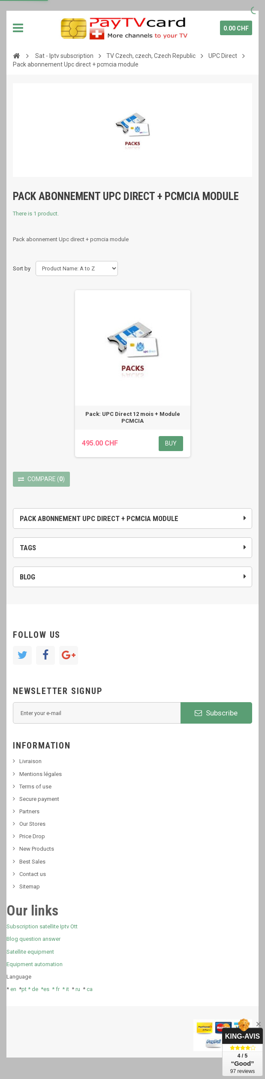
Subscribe (216, 713)
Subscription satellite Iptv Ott (42, 926)
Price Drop (32, 836)
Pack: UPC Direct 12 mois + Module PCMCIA (132, 417)
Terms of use (35, 786)
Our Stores (32, 824)
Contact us (32, 874)
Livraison (30, 761)
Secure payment (39, 799)
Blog (27, 577)
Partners (29, 811)
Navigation (18, 28)
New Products (36, 849)
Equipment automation (34, 964)
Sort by (21, 268)
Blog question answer (33, 939)
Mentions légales (40, 774)
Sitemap (29, 886)
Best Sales (32, 861)
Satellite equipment (30, 952)
